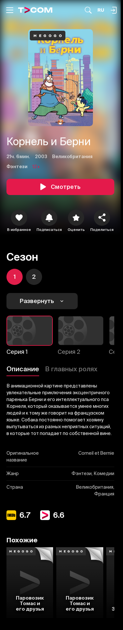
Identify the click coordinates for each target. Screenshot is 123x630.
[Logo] (35, 10)
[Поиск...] (88, 10)
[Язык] (100, 10)
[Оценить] (76, 218)
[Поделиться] (102, 218)
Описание (22, 369)
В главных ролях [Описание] (71, 369)
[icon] (19, 218)
